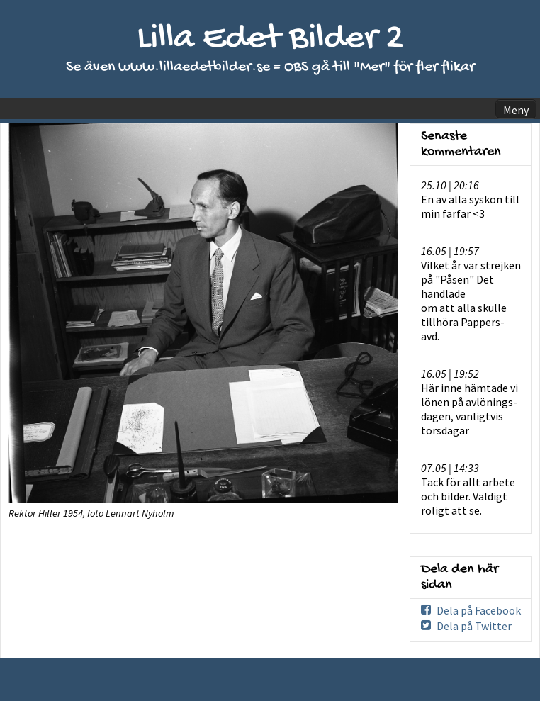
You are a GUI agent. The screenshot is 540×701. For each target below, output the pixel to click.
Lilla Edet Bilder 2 (270, 39)
